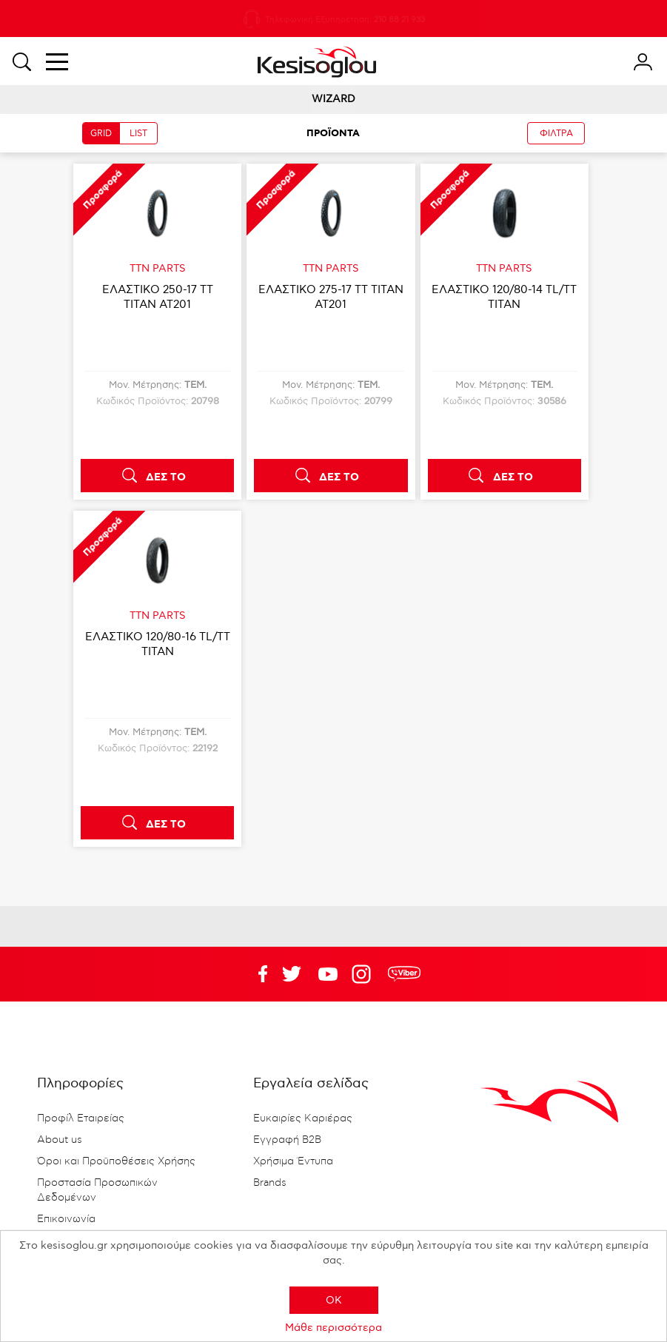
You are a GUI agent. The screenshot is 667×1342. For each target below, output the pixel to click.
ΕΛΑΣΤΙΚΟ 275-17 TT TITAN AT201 (330, 297)
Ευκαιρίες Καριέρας (302, 1118)
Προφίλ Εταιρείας (80, 1118)
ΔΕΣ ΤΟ (166, 477)
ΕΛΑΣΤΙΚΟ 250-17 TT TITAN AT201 (157, 297)
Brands (269, 1183)
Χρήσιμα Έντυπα (293, 1161)
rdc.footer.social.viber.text (404, 974)
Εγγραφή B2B (287, 1140)
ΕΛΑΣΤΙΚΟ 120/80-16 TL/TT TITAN (157, 644)
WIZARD (333, 99)
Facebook (255, 974)
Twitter (328, 974)
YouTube (291, 974)
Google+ (364, 974)
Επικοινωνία (66, 1219)
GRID (101, 133)
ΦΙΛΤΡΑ (556, 133)
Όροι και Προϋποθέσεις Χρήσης (116, 1161)
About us (59, 1140)
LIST (138, 133)
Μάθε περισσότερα (333, 1327)
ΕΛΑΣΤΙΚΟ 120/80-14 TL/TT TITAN (504, 297)
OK (334, 1300)
